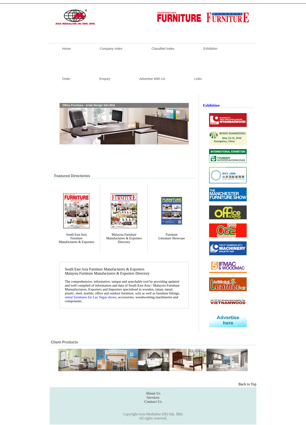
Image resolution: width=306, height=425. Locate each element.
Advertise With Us (152, 79)
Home (66, 48)
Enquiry (104, 79)
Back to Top (247, 384)
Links (198, 79)
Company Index (111, 48)
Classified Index (162, 48)
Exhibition (210, 48)
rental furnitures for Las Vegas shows (90, 297)
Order (66, 79)
